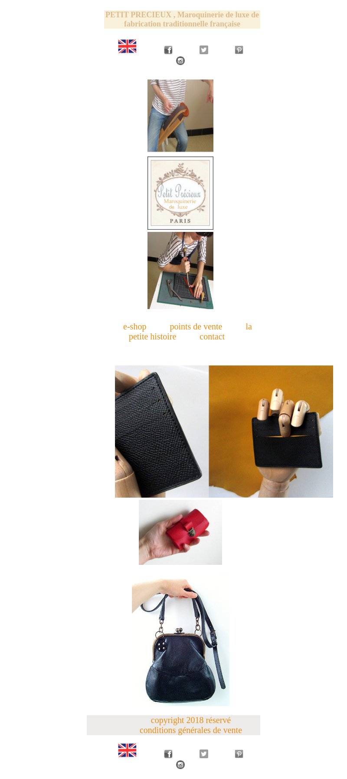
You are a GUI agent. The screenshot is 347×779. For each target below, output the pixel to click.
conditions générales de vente (191, 730)
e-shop (134, 326)
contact (212, 336)
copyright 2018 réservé (191, 720)
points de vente (196, 326)
